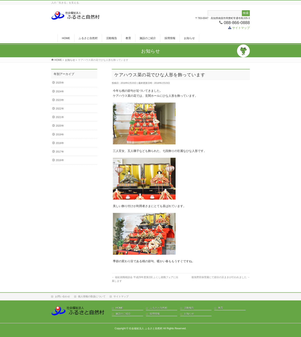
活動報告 (189, 307)
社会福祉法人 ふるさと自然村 (145, 328)
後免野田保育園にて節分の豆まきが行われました (220, 277)
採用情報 (155, 313)
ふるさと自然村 (158, 307)
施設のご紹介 (123, 313)
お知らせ (189, 313)
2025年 (60, 82)
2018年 (60, 143)
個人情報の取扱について (92, 296)
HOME (119, 307)
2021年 (60, 117)
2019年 (60, 134)
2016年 (60, 160)
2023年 (60, 100)
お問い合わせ (62, 296)
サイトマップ (241, 27)
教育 (220, 307)
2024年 (60, 91)
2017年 (60, 151)
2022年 (60, 108)
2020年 (60, 125)
